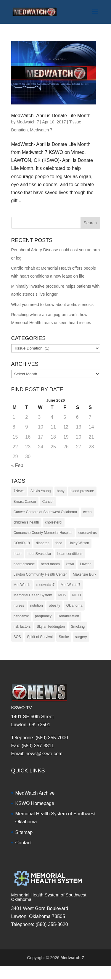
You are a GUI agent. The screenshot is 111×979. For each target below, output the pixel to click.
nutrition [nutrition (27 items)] (36, 605)
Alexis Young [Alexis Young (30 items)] (40, 491)
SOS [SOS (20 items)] (17, 637)
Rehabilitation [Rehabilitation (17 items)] (68, 616)
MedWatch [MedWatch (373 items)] (22, 585)
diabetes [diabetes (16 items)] (42, 543)
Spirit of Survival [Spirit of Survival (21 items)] (40, 637)
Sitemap (24, 832)
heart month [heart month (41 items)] (50, 564)
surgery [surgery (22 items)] (81, 637)
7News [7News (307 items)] (19, 491)
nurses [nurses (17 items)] (19, 605)
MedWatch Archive (35, 793)
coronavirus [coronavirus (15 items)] (87, 533)
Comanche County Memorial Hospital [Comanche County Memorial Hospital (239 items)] (43, 533)
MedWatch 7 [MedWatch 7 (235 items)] (71, 585)
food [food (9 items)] (58, 543)
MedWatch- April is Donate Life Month (51, 115)
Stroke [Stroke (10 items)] (64, 637)
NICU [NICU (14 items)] (76, 595)
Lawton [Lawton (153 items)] (85, 564)
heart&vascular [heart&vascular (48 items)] (39, 554)
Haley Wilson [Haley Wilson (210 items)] (78, 543)
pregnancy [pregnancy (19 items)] (43, 616)
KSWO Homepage (34, 803)
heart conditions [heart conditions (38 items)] (70, 554)
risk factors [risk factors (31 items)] (22, 626)
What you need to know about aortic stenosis (52, 304)
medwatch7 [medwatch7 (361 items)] (45, 585)
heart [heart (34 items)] (18, 554)
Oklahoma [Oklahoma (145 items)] (74, 605)
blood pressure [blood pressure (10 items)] (82, 491)
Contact (23, 842)
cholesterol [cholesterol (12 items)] (53, 522)
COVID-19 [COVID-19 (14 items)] (22, 543)
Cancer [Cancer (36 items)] (48, 502)
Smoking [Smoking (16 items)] (78, 626)
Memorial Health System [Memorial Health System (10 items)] (33, 595)
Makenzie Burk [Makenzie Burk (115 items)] (84, 574)
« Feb (17, 465)
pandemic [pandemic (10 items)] (21, 616)
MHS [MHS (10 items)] (62, 595)
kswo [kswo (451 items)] (70, 564)
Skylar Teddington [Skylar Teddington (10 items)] (51, 626)
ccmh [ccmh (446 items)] (87, 512)
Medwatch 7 (28, 122)
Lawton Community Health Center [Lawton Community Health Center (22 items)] (40, 574)
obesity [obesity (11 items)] (54, 605)
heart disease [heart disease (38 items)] (24, 564)
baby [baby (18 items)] (61, 491)
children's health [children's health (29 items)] (26, 522)
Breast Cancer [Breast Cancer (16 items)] (25, 502)
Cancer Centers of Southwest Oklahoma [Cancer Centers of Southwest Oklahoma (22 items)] (45, 512)
